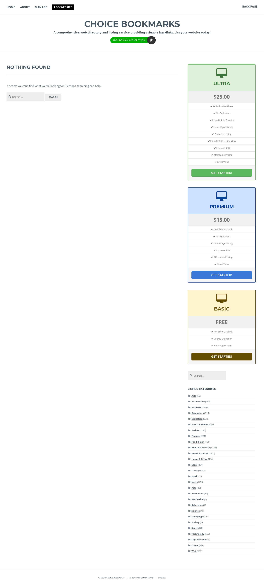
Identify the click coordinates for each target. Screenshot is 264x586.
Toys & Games (199, 539)
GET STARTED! (221, 173)
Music (194, 476)
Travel (194, 545)
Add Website (63, 7)
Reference (197, 505)
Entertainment (199, 424)
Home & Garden (200, 453)
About (25, 7)
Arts (193, 395)
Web (193, 551)
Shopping (196, 516)
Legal (194, 464)
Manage (41, 7)
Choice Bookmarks (132, 24)
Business (196, 407)
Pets (193, 487)
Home (11, 7)
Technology (197, 533)
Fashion (195, 430)
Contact (162, 577)
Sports (194, 528)
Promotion (197, 493)
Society (195, 522)
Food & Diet (197, 441)
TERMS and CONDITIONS (141, 577)
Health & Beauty (200, 447)
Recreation (197, 499)
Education (197, 418)
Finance (195, 436)
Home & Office (199, 459)
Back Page (249, 6)
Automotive (198, 401)
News (194, 482)
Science (195, 510)
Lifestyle (196, 470)
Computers (197, 413)
